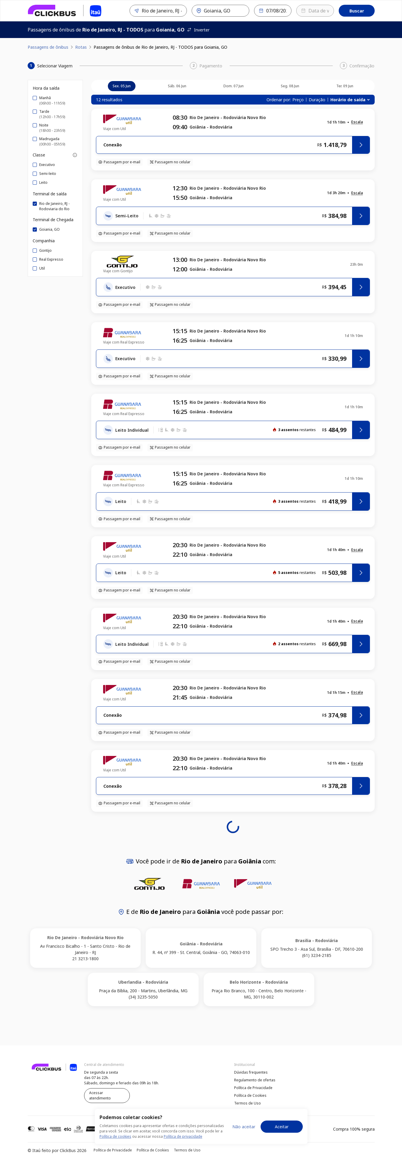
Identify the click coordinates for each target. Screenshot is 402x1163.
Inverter (198, 30)
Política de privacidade (183, 1146)
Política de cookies (115, 1146)
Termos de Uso (247, 1103)
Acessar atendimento (100, 1095)
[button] (357, 122)
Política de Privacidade (253, 1087)
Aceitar (282, 1136)
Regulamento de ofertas (254, 1080)
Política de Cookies (250, 1095)
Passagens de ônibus (48, 47)
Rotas (81, 47)
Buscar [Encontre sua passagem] (356, 11)
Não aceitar (243, 1136)
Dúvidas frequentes (251, 1072)
